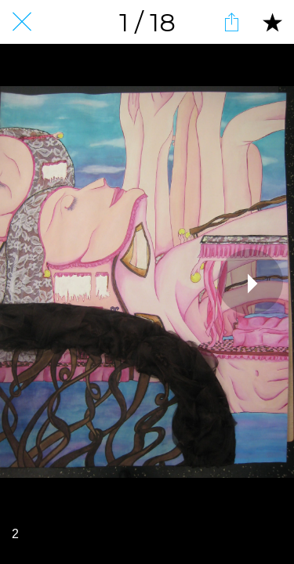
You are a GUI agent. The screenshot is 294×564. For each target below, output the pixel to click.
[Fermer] (22, 22)
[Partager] (231, 22)
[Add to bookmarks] (272, 22)
